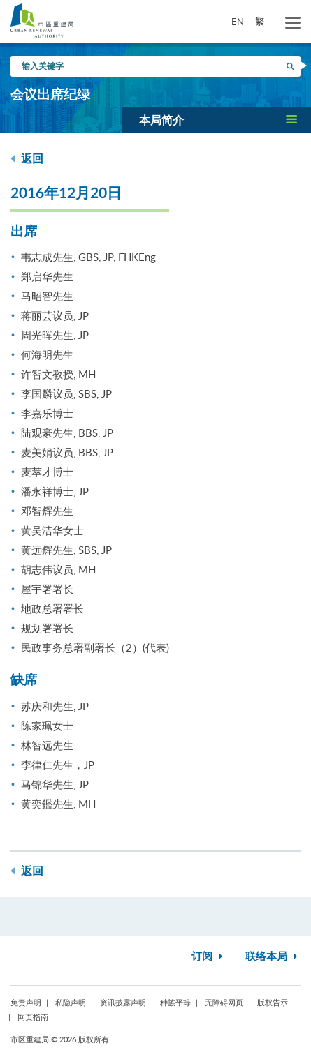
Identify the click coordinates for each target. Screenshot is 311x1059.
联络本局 (273, 957)
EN (237, 21)
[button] (216, 120)
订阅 (208, 957)
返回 (26, 159)
